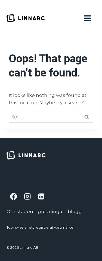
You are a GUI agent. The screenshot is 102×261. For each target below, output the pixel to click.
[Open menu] (88, 18)
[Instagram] (27, 196)
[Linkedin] (41, 196)
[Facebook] (13, 196)
